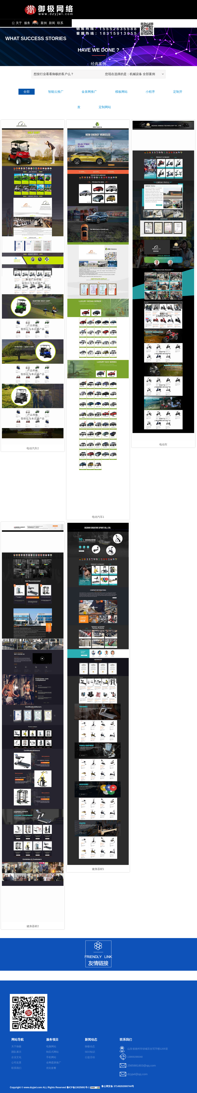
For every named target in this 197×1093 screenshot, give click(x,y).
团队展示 (16, 1051)
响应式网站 (52, 1051)
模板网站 (121, 91)
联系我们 (60, 24)
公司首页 (12, 24)
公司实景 (16, 1062)
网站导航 (17, 1039)
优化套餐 (51, 1068)
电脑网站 (51, 1046)
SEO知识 (90, 1051)
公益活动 (90, 1057)
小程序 (150, 91)
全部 (26, 91)
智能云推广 (55, 91)
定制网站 (105, 107)
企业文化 (16, 1057)
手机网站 (51, 1057)
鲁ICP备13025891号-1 (78, 1087)
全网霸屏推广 (53, 1062)
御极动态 (90, 1046)
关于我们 (19, 24)
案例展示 (44, 24)
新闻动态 (52, 24)
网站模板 (35, 24)
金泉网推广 (89, 91)
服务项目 (27, 23)
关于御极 (16, 1046)
